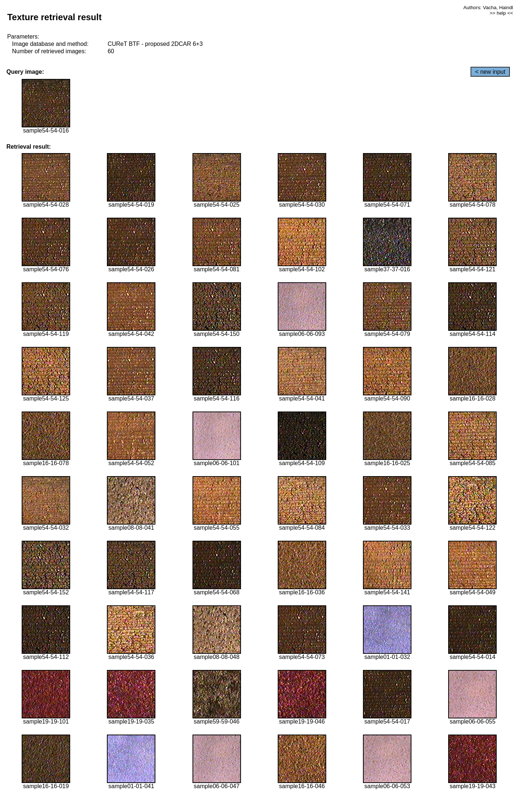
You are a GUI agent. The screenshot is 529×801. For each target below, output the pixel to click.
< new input (490, 72)
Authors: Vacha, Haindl (488, 7)
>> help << (501, 13)
